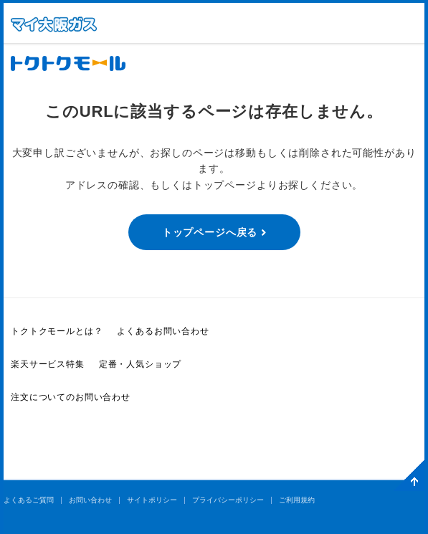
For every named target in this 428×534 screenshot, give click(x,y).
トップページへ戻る (210, 232)
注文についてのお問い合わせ (70, 397)
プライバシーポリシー (228, 500)
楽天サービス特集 (48, 364)
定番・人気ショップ (140, 364)
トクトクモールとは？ (57, 331)
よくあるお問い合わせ (163, 331)
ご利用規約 (297, 500)
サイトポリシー (152, 500)
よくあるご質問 (29, 500)
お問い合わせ (90, 500)
